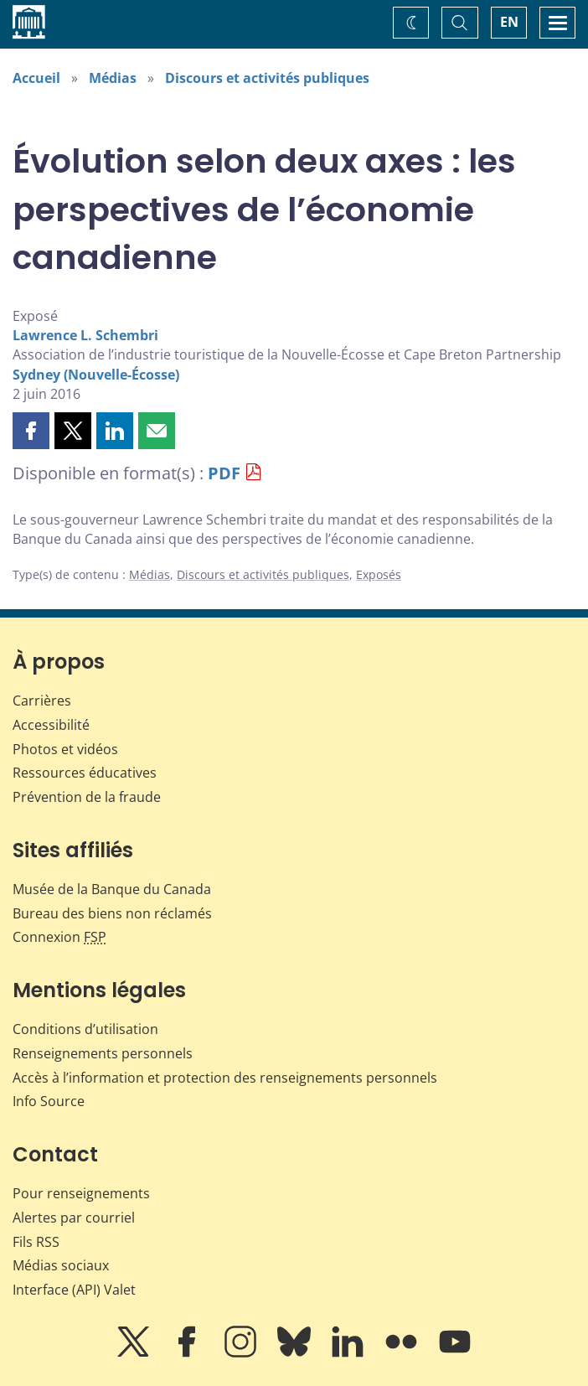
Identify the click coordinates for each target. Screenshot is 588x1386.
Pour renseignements (81, 1193)
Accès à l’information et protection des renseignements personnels (225, 1077)
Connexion (59, 937)
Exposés (378, 574)
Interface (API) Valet (74, 1289)
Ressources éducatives (85, 772)
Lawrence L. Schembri (85, 335)
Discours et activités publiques (267, 78)
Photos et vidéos (65, 749)
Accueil (36, 78)
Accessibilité (51, 725)
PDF (224, 473)
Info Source (49, 1101)
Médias (113, 78)
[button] (31, 430)
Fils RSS (36, 1242)
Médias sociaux (61, 1265)
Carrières (42, 700)
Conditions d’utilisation (85, 1029)
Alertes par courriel (74, 1217)
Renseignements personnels (103, 1053)
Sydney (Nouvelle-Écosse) (96, 374)
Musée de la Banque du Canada (112, 889)
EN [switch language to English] (509, 22)
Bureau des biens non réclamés (112, 913)
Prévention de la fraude (87, 797)
